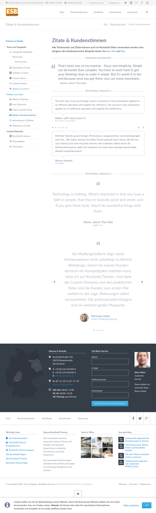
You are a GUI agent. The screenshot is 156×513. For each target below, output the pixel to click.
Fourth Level (21, 61)
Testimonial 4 (61, 127)
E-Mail (96, 368)
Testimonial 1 (52, 127)
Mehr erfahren (131, 505)
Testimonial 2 (55, 127)
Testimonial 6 (66, 127)
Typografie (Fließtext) (22, 52)
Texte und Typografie (16, 47)
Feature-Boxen (19, 78)
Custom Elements (15, 131)
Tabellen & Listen (20, 72)
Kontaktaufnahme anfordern (110, 403)
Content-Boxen (19, 83)
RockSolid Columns (21, 136)
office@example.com (64, 375)
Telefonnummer (99, 379)
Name (96, 356)
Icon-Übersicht (19, 104)
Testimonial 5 (63, 127)
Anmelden (113, 3)
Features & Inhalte (14, 41)
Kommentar (97, 390)
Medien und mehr (15, 94)
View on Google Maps (63, 384)
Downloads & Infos (21, 67)
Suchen (147, 12)
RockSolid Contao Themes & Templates (74, 484)
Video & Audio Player (22, 109)
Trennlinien (17, 146)
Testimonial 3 (58, 127)
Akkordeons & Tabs (21, 125)
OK (146, 505)
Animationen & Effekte (22, 120)
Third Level (17, 56)
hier (108, 51)
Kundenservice (95, 3)
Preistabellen (18, 141)
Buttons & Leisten (20, 88)
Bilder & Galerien (20, 99)
